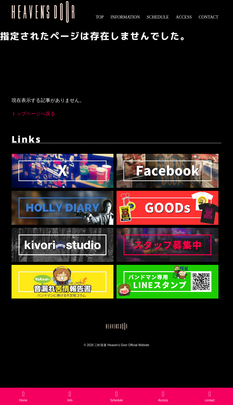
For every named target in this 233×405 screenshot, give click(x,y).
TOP (99, 17)
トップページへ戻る (33, 113)
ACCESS (184, 17)
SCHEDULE (158, 17)
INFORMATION (125, 17)
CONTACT (208, 17)
